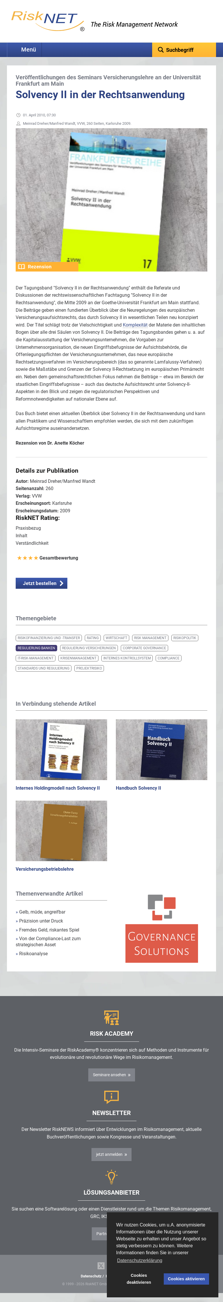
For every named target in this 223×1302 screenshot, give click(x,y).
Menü (28, 49)
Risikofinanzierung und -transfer (49, 647)
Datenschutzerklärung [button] (139, 1260)
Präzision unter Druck (39, 930)
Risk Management (150, 647)
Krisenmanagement (78, 667)
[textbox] (184, 50)
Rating (93, 647)
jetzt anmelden (109, 1163)
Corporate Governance (144, 657)
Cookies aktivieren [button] (186, 1279)
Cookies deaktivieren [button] (139, 1279)
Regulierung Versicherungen (89, 657)
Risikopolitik (184, 647)
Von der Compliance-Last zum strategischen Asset (48, 950)
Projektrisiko (89, 677)
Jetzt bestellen (40, 592)
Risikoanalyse (32, 962)
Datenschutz (91, 1285)
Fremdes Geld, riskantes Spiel (47, 939)
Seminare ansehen (109, 1083)
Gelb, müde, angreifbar (40, 921)
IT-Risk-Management (35, 667)
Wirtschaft (116, 647)
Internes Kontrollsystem (127, 667)
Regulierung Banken (36, 657)
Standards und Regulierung (43, 677)
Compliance (168, 667)
